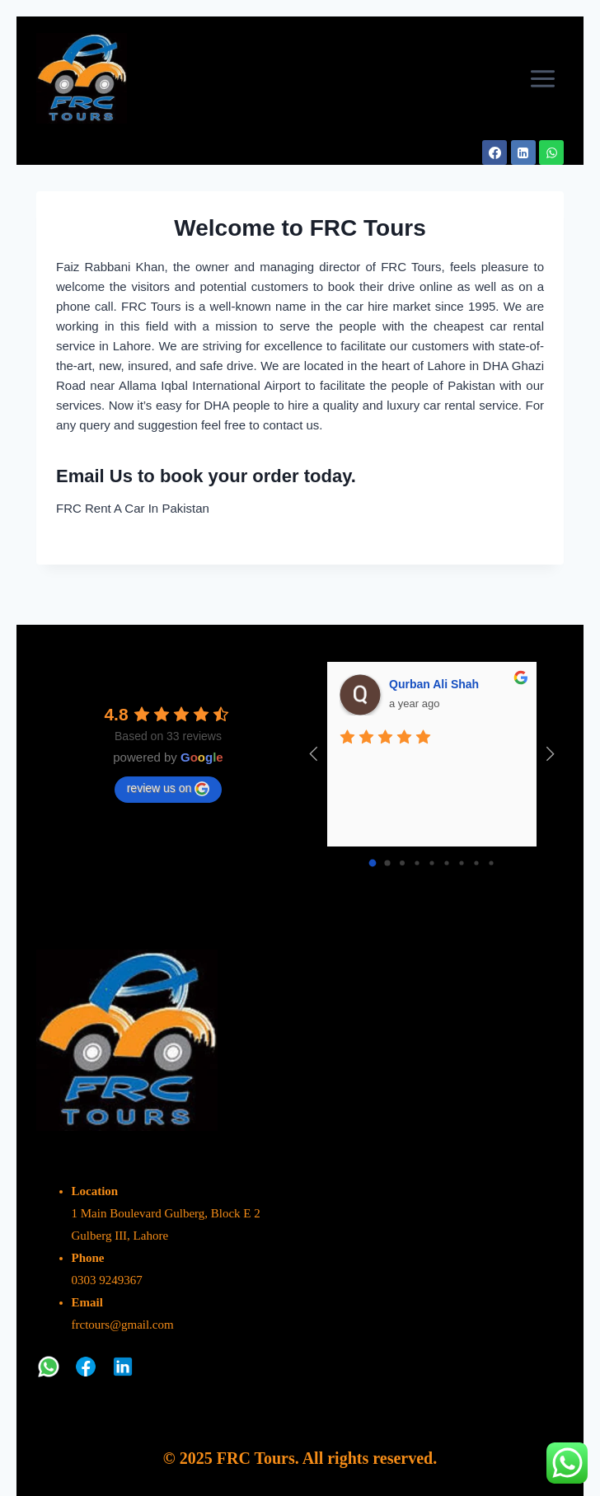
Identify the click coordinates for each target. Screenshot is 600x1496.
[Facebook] (494, 152)
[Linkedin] (523, 152)
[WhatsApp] (551, 152)
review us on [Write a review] (168, 788)
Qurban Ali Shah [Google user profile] (434, 684)
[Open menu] (542, 78)
